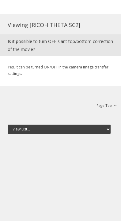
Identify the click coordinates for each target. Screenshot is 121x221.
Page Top (104, 105)
